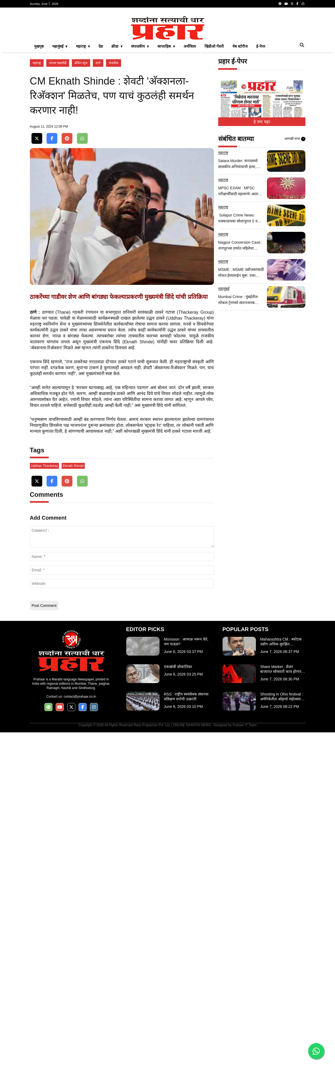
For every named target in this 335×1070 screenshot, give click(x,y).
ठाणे (98, 138)
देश (100, 122)
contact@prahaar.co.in (80, 1034)
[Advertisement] (167, 49)
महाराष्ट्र (37, 138)
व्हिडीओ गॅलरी (214, 122)
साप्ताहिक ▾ (166, 122)
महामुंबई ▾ (60, 122)
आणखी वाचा (294, 214)
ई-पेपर (260, 122)
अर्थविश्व (190, 122)
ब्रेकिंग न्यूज (81, 138)
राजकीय (113, 138)
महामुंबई (224, 364)
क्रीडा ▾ (116, 122)
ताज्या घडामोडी (57, 138)
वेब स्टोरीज (240, 122)
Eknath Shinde (73, 803)
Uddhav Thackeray (44, 803)
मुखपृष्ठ (39, 122)
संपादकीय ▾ (140, 122)
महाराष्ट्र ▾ (83, 122)
